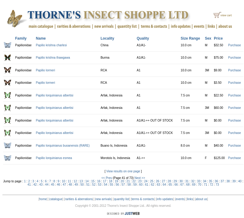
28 (169, 181)
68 (188, 184)
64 (164, 184)
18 (110, 181)
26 (157, 181)
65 (170, 184)
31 (187, 181)
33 (198, 181)
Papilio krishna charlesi (51, 45)
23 (140, 181)
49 (76, 184)
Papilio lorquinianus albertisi (54, 95)
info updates (165, 199)
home (43, 199)
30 (181, 181)
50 (82, 184)
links (190, 199)
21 (128, 181)
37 (222, 181)
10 (63, 181)
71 (205, 184)
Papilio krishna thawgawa (53, 57)
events (179, 199)
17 (104, 181)
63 (158, 184)
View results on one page (123, 171)
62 (152, 184)
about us (201, 199)
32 (192, 181)
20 (122, 181)
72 (211, 184)
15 (93, 181)
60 (141, 184)
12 (75, 181)
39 (234, 181)
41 (29, 184)
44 (46, 184)
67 (182, 184)
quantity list (121, 199)
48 (70, 184)
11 (69, 181)
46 (58, 184)
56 (117, 184)
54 (105, 184)
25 (151, 181)
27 (163, 181)
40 (240, 181)
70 (199, 184)
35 (210, 181)
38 (228, 181)
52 (93, 184)
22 (134, 181)
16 (98, 181)
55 (111, 184)
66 (176, 184)
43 (41, 184)
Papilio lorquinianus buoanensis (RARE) (63, 145)
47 (64, 184)
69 (193, 184)
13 (81, 181)
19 (116, 181)
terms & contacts (143, 199)
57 (123, 184)
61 (146, 184)
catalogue (55, 199)
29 (175, 181)
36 (216, 181)
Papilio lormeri (45, 70)
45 (52, 184)
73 (217, 184)
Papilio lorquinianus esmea (54, 158)
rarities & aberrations (79, 199)
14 (87, 181)
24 (145, 181)
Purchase (234, 45)
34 (204, 181)
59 (134, 184)
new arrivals (103, 199)
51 (88, 184)
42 (35, 184)
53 (99, 184)
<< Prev (106, 178)
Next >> (139, 178)
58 (129, 184)
